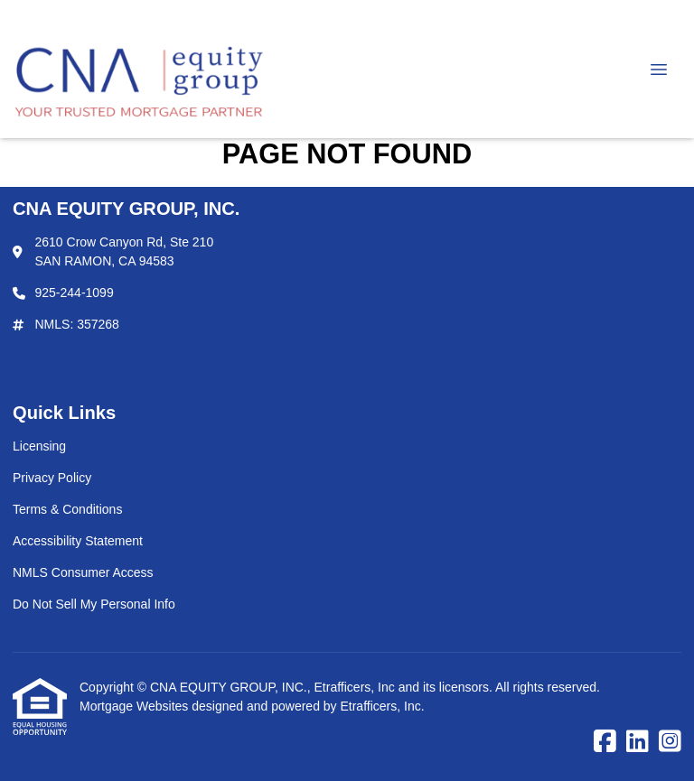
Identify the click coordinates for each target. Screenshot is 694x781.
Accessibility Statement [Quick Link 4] (78, 541)
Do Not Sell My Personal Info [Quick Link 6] (94, 604)
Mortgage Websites (136, 706)
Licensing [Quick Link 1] (39, 446)
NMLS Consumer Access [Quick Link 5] (83, 572)
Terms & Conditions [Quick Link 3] (67, 509)
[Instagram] (670, 742)
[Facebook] (605, 742)
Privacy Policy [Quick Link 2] (52, 477)
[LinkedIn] (637, 742)
